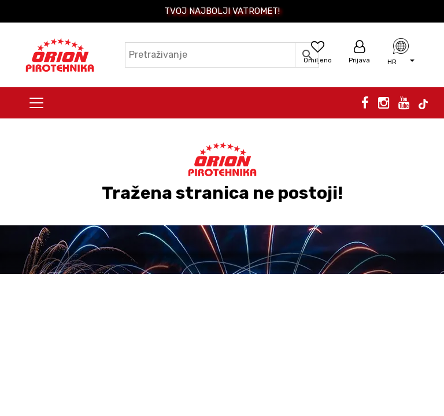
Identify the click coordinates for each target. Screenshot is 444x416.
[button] (401, 60)
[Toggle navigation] (36, 103)
